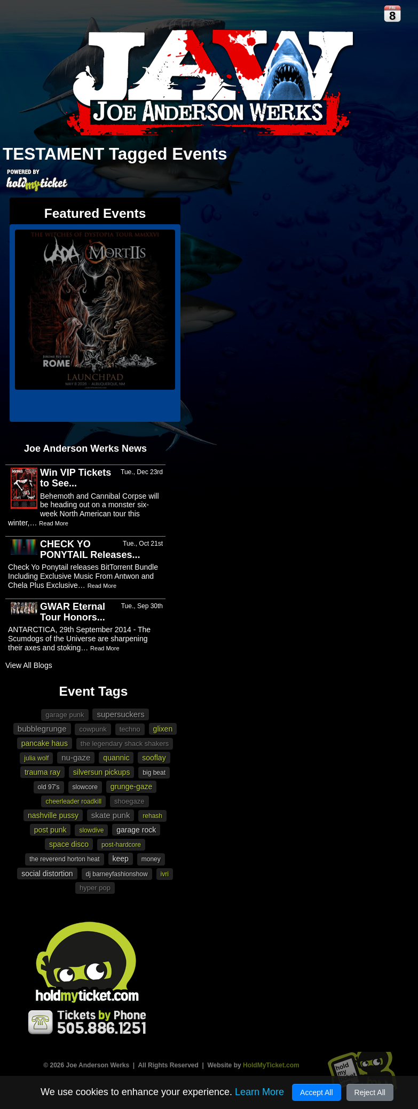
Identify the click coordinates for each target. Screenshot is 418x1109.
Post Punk (50, 829)
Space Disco (69, 844)
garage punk (64, 715)
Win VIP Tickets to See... (75, 478)
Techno (130, 729)
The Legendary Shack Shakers (125, 744)
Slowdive (91, 830)
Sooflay (153, 757)
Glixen (163, 729)
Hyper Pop (95, 888)
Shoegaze (129, 801)
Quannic (116, 757)
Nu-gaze (75, 757)
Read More (53, 523)
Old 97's (49, 787)
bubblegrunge (42, 728)
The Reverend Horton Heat (64, 859)
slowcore (85, 787)
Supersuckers (120, 714)
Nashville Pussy (53, 815)
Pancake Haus (44, 743)
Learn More (259, 1092)
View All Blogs (28, 665)
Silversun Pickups (101, 772)
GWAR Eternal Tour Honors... (72, 612)
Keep (121, 858)
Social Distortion (47, 873)
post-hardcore (121, 844)
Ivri (165, 874)
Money (151, 859)
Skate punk (110, 815)
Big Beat (154, 772)
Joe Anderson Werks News (85, 448)
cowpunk (92, 729)
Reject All (369, 1092)
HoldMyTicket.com (271, 1065)
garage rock (136, 829)
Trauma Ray (42, 772)
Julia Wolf (36, 758)
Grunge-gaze (132, 786)
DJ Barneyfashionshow (117, 874)
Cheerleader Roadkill (73, 801)
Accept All (316, 1092)
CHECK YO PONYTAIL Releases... (90, 549)
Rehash (152, 816)
